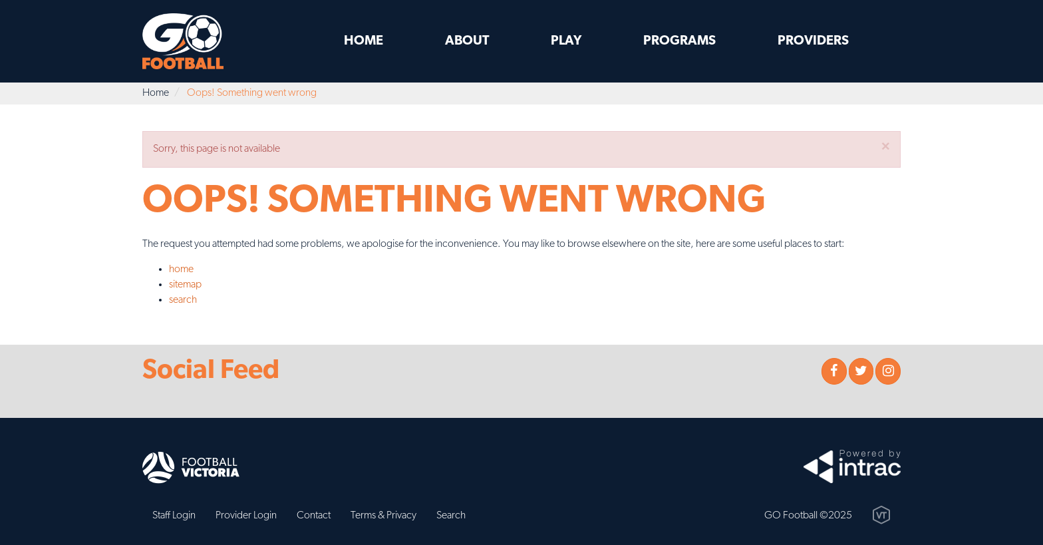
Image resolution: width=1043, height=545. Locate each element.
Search (451, 515)
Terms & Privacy (383, 515)
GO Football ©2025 (808, 515)
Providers (813, 41)
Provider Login (246, 515)
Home (363, 41)
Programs (679, 41)
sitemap (185, 284)
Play (566, 41)
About (467, 41)
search (183, 300)
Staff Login (174, 515)
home (181, 269)
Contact (314, 515)
